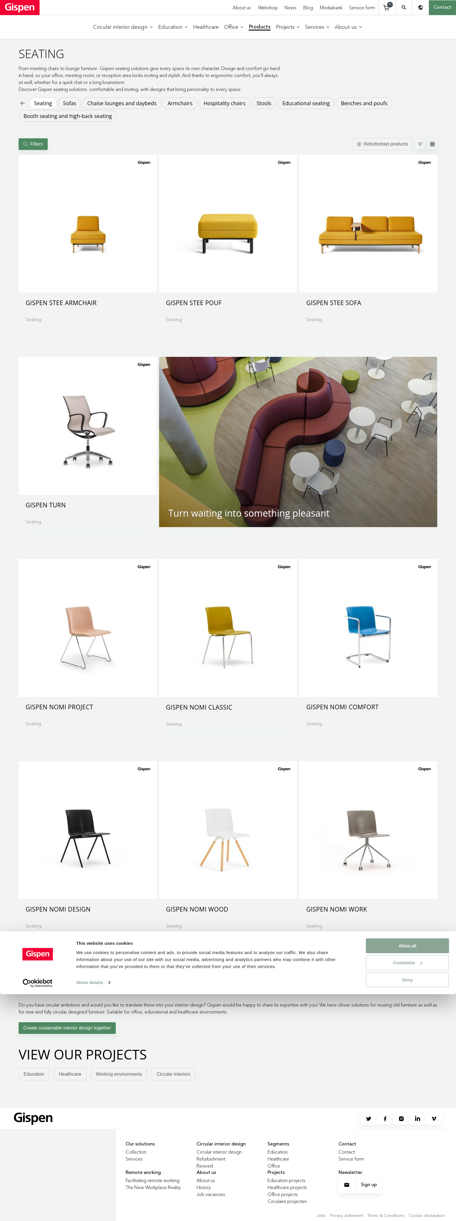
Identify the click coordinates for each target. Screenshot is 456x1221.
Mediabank (331, 7)
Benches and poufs (364, 103)
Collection (136, 1152)
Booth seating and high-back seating (68, 115)
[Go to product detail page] (88, 241)
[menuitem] (123, 27)
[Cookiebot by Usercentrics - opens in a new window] (37, 1209)
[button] (88, 224)
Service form (362, 7)
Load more (228, 959)
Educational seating (306, 103)
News (290, 7)
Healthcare (70, 1074)
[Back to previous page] (22, 103)
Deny (407, 1206)
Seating (43, 103)
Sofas (69, 103)
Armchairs (180, 103)
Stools (263, 103)
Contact (442, 7)
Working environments (119, 1074)
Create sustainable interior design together (67, 1027)
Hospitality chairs (224, 103)
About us (242, 7)
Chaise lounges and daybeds (121, 103)
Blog (308, 7)
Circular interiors (173, 1074)
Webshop (268, 7)
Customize (407, 1189)
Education (34, 1074)
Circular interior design (219, 1152)
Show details (89, 1209)
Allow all (407, 1172)
